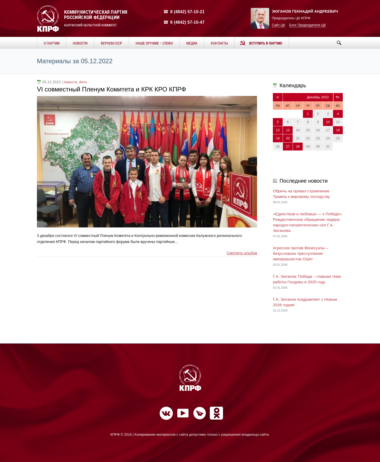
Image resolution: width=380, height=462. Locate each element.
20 (287, 138)
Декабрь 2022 (318, 97)
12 (277, 130)
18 (338, 130)
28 (298, 146)
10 (328, 122)
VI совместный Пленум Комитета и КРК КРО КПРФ (111, 89)
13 (287, 130)
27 (287, 146)
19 (277, 138)
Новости (70, 82)
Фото (83, 82)
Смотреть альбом (242, 253)
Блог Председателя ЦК (307, 25)
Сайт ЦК (278, 25)
